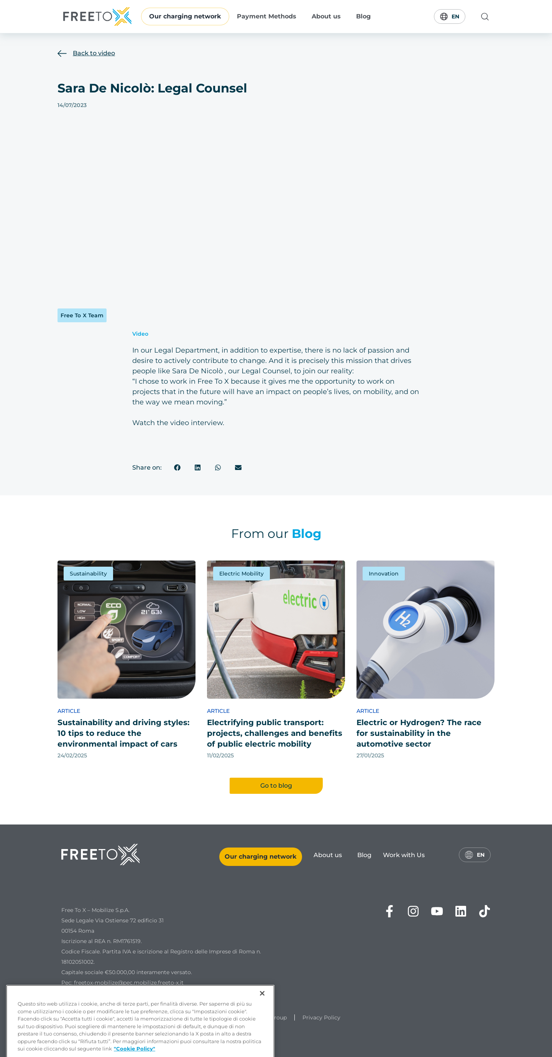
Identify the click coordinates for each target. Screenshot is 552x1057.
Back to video (94, 53)
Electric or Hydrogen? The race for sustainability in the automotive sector (418, 733)
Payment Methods (266, 16)
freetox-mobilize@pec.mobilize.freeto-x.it (129, 982)
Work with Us (404, 855)
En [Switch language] (449, 16)
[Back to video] (62, 53)
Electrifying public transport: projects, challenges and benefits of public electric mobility (274, 733)
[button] (177, 467)
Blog (363, 16)
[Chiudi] (262, 1016)
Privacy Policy (321, 1017)
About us (326, 16)
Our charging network (185, 16)
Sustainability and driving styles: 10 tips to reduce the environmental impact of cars (123, 733)
